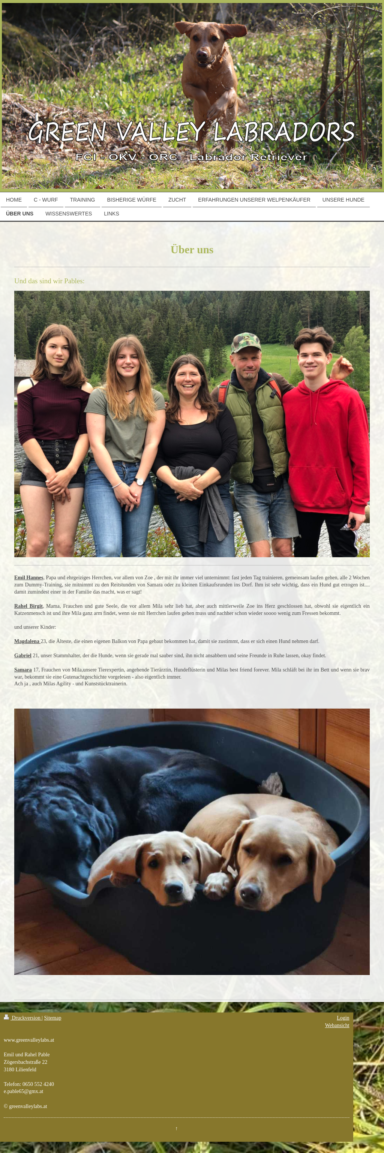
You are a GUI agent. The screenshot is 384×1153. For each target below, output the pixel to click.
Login (343, 1018)
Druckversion (23, 1018)
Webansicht (337, 1025)
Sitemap (53, 1018)
